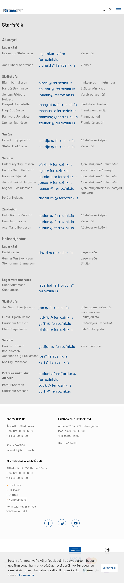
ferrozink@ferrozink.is (20, 450)
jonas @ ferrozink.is (55, 182)
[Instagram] (62, 523)
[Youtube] (76, 523)
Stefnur (13, 494)
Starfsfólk (15, 485)
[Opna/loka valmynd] (118, 9)
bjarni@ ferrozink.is (55, 82)
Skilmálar (14, 490)
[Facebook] (48, 523)
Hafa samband (18, 499)
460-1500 (19, 445)
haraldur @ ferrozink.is (58, 176)
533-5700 (71, 443)
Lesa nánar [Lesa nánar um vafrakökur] (26, 575)
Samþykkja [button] (109, 567)
